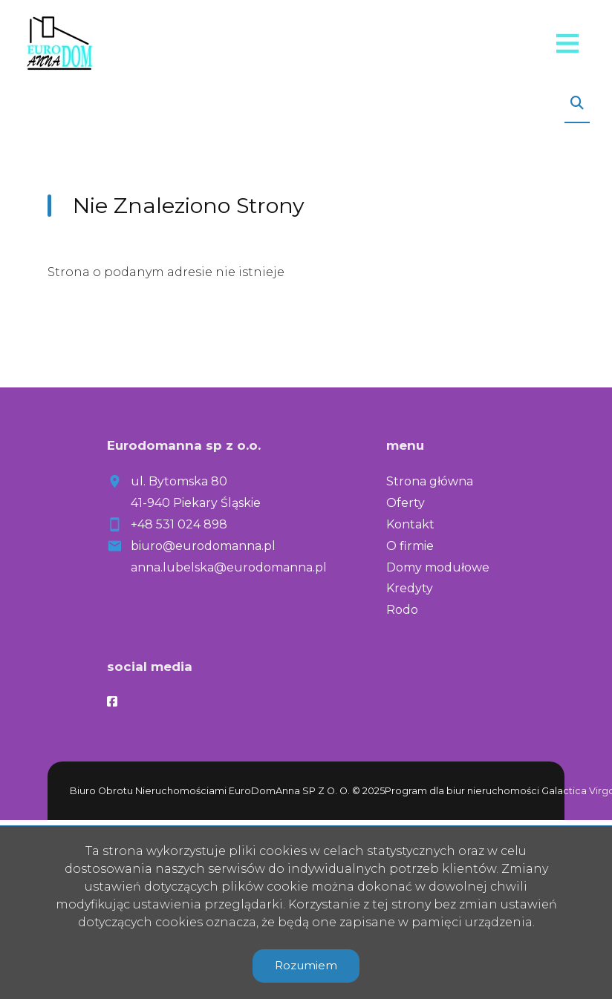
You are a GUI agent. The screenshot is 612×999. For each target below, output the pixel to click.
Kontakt (410, 524)
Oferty (405, 503)
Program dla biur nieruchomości (463, 790)
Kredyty (409, 588)
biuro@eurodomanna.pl (203, 546)
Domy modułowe (437, 567)
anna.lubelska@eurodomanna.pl (229, 567)
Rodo (402, 610)
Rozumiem (306, 965)
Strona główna (429, 481)
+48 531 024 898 (179, 524)
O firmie (410, 546)
